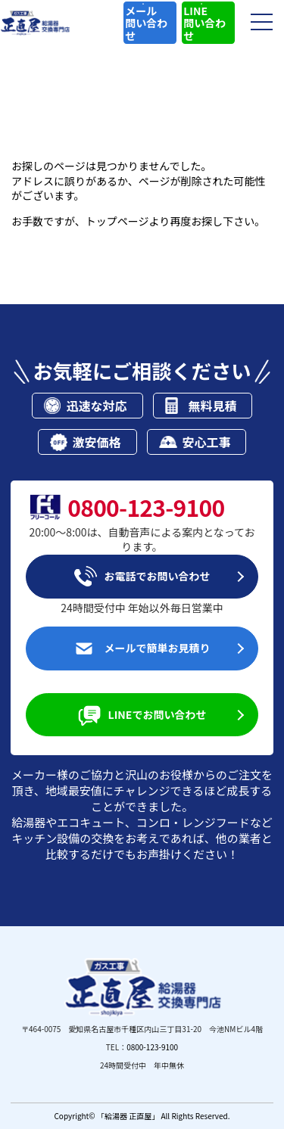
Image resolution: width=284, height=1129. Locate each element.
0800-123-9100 (152, 1047)
